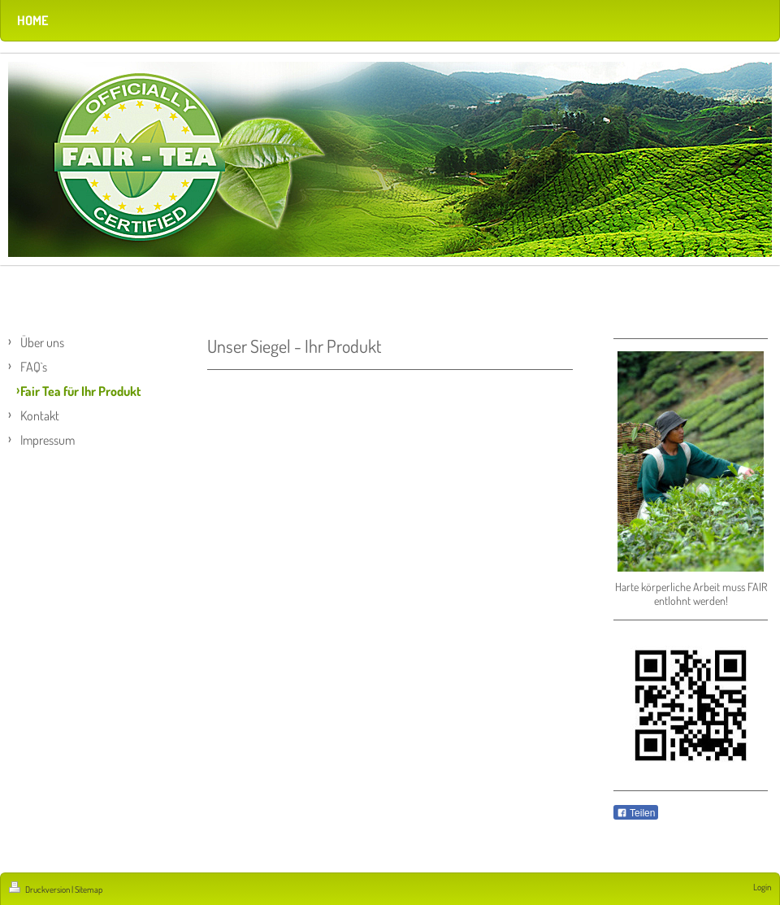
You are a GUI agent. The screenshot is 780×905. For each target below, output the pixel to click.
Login (762, 887)
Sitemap (88, 889)
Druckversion (40, 889)
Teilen (636, 813)
